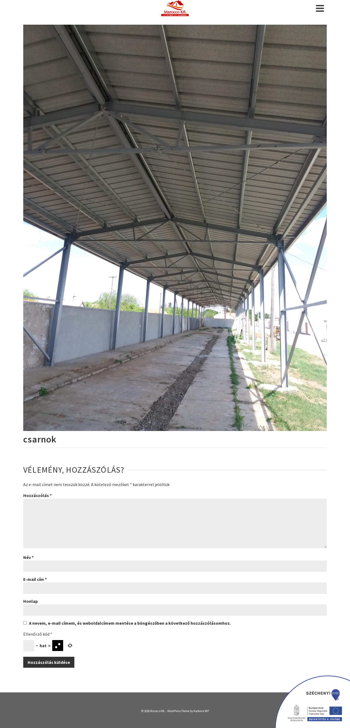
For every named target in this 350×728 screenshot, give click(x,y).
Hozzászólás (37, 495)
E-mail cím (35, 579)
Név (28, 557)
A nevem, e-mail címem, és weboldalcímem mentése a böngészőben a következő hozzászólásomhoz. (130, 623)
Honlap (30, 601)
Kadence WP (201, 711)
